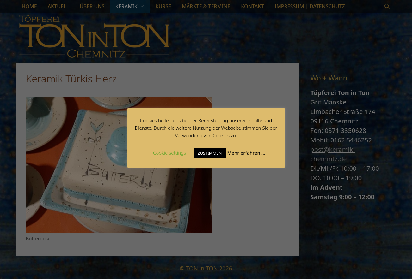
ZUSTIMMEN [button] (210, 153)
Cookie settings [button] (169, 153)
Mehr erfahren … (246, 153)
